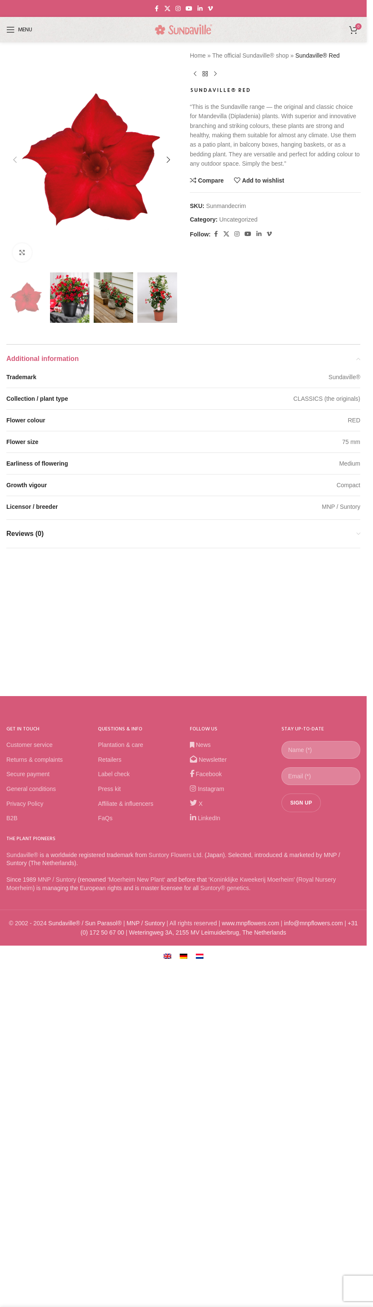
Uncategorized (238, 219)
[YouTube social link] (189, 8)
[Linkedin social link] (200, 8)
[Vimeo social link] (210, 8)
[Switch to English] (167, 1255)
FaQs (105, 1118)
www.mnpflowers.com (250, 1223)
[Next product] (215, 74)
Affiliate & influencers (125, 1103)
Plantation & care (120, 1044)
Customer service (29, 1044)
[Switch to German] (183, 1255)
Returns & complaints (34, 1059)
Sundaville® (22, 1155)
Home (198, 55)
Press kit (109, 1088)
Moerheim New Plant (136, 1179)
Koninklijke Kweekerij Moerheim (252, 1179)
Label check (114, 1074)
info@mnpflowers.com (313, 1223)
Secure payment (28, 1074)
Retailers (109, 1059)
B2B (11, 1118)
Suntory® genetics (224, 1188)
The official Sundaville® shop (250, 55)
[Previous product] (195, 74)
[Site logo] (183, 29)
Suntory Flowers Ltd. (176, 1155)
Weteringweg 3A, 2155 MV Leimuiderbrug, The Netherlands (207, 1232)
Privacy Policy (24, 1103)
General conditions (31, 1088)
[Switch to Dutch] (200, 1255)
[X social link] (167, 8)
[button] (14, 368)
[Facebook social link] (157, 8)
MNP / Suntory (57, 1179)
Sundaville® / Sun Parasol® (85, 1223)
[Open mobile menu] (19, 29)
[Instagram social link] (178, 8)
